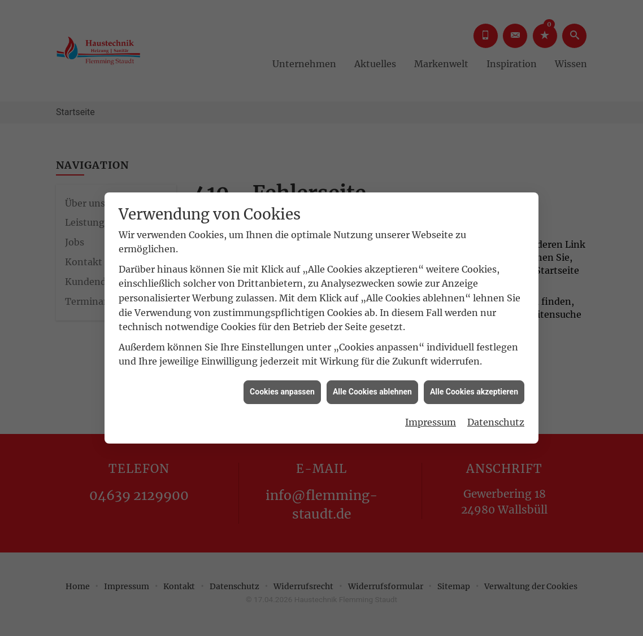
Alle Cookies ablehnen (372, 388)
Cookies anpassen (282, 388)
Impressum (430, 418)
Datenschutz (495, 418)
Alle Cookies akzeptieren (474, 388)
